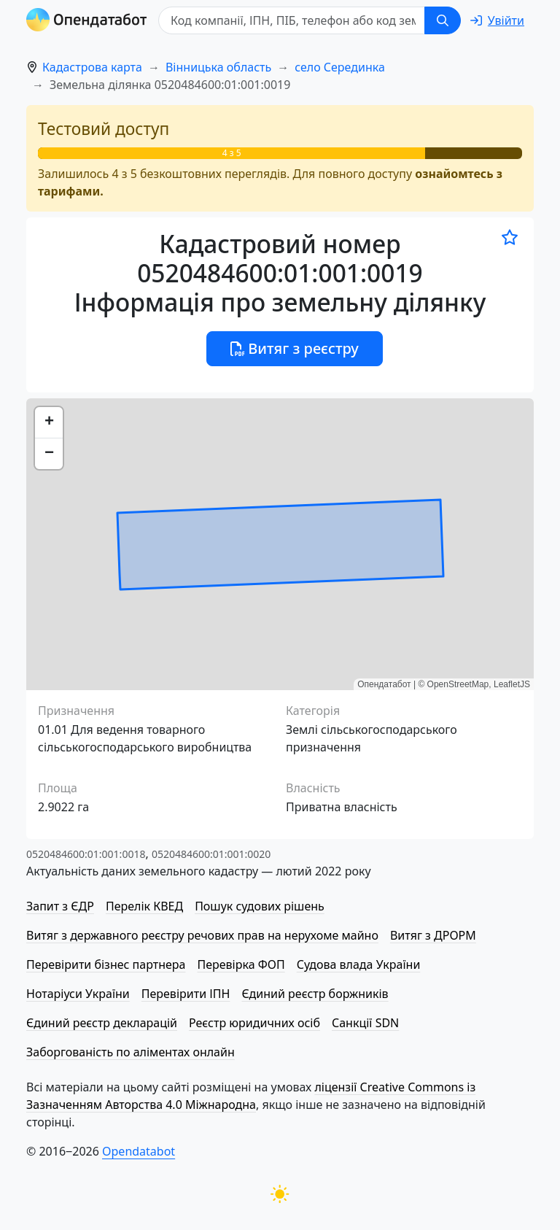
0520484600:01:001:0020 (211, 854)
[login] (497, 20)
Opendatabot (138, 1151)
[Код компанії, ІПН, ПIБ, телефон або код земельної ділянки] (291, 20)
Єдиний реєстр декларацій (101, 1023)
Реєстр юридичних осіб (254, 1023)
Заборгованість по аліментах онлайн (130, 1052)
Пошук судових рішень (259, 906)
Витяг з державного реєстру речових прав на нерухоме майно (202, 935)
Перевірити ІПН (185, 994)
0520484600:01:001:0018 (85, 854)
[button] (49, 422)
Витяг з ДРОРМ (433, 935)
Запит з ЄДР (60, 906)
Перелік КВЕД (144, 906)
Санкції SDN (365, 1023)
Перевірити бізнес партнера (105, 964)
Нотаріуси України (78, 994)
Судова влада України (359, 964)
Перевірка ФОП (240, 964)
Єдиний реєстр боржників (314, 994)
